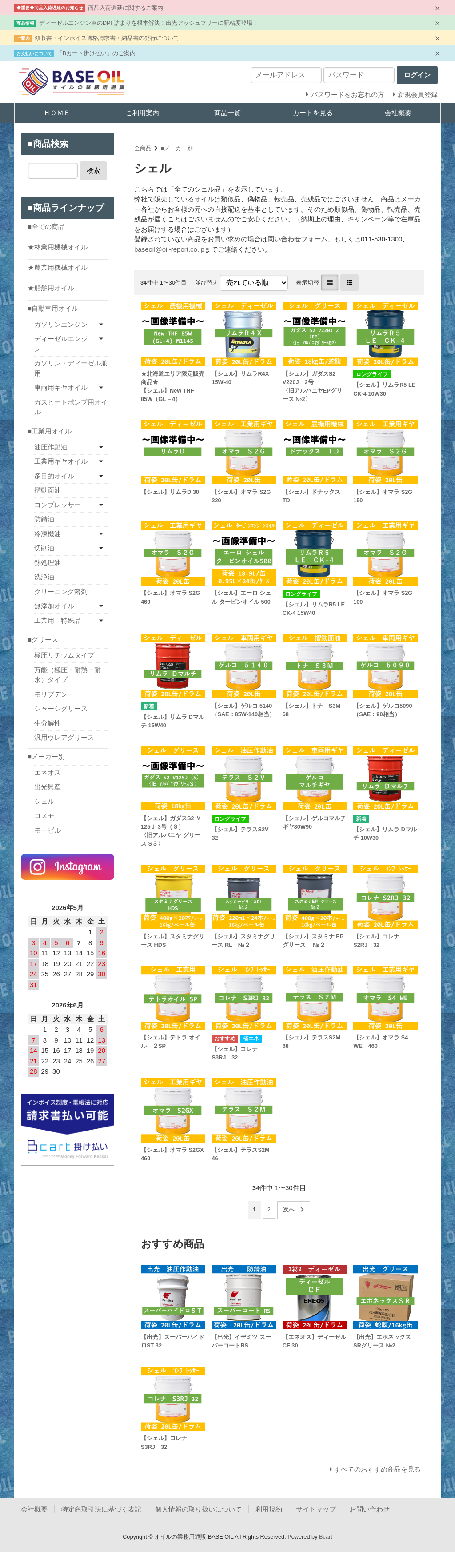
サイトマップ (316, 1509)
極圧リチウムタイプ (64, 655)
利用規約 (268, 1509)
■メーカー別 (177, 148)
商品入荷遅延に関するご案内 (125, 7)
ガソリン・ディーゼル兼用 (71, 368)
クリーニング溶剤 (61, 591)
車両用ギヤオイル (61, 387)
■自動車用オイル (53, 308)
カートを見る (313, 112)
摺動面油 (47, 490)
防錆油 (44, 519)
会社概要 (398, 112)
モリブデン (51, 694)
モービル (47, 830)
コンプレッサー (57, 505)
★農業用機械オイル (58, 267)
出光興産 (47, 786)
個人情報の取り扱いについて (198, 1509)
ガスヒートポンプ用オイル (71, 407)
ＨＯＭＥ (57, 112)
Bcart (325, 1536)
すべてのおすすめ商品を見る (377, 1469)
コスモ (44, 815)
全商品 (143, 148)
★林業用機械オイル (58, 247)
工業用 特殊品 (57, 620)
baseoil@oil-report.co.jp (169, 249)
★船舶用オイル (51, 288)
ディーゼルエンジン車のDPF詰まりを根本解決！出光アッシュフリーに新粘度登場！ (149, 23)
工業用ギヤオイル (61, 461)
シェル (44, 801)
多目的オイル (54, 476)
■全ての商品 (46, 226)
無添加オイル (54, 606)
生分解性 (47, 723)
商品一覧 (227, 112)
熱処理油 (47, 562)
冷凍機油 (47, 533)
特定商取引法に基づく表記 (101, 1509)
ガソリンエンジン (61, 324)
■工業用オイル (50, 431)
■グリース (43, 639)
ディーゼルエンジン (61, 344)
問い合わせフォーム (297, 239)
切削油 (44, 548)
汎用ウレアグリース (64, 737)
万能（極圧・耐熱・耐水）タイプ (67, 675)
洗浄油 (44, 577)
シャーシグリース (61, 708)
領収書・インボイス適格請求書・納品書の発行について (107, 38)
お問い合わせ (370, 1509)
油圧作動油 (51, 447)
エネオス (47, 772)
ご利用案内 (142, 112)
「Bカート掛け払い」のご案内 (96, 53)
